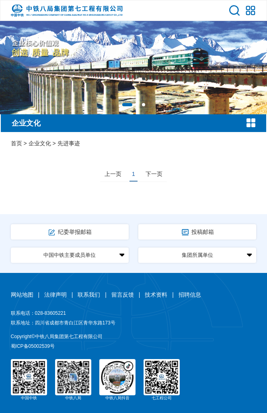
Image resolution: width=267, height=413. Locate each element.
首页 (16, 143)
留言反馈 (122, 294)
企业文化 (40, 143)
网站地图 (22, 294)
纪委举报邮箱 (69, 232)
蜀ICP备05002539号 (33, 346)
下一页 (154, 174)
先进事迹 (69, 143)
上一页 (113, 174)
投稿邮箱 (197, 232)
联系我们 (89, 294)
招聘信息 (190, 294)
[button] (127, 104)
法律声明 (55, 294)
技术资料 (156, 294)
